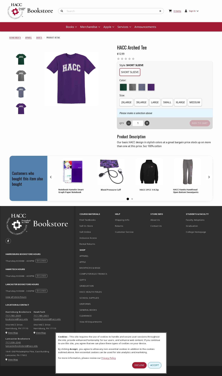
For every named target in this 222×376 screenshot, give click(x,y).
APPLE (83, 262)
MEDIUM (194, 102)
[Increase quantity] (147, 123)
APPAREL (84, 256)
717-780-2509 (13, 315)
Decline (139, 365)
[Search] (62, 11)
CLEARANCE (86, 315)
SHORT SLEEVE (130, 72)
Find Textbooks (88, 220)
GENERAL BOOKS (88, 310)
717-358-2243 (13, 342)
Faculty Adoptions (195, 220)
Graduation (192, 226)
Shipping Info (122, 220)
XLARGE (180, 102)
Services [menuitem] (122, 27)
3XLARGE (141, 102)
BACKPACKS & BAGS (90, 267)
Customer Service (124, 232)
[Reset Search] (160, 11)
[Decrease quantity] (128, 123)
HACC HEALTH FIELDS (91, 291)
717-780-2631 (41, 315)
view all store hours (16, 297)
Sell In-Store (86, 226)
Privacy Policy (108, 358)
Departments (15, 37)
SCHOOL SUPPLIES (89, 297)
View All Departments (91, 321)
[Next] (208, 176)
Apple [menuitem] (107, 27)
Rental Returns (87, 244)
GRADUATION (87, 285)
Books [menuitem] (70, 27)
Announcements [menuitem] (145, 27)
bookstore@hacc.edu (17, 319)
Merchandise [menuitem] (88, 27)
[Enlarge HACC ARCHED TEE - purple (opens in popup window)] (21, 109)
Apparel (28, 37)
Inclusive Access (88, 238)
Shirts (39, 37)
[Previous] (50, 176)
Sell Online (85, 232)
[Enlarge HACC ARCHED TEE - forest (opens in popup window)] (21, 59)
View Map (13, 332)
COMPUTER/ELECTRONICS (93, 273)
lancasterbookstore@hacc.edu (22, 346)
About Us (155, 220)
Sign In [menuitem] (192, 11)
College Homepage (202, 231)
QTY (121, 123)
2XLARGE (126, 102)
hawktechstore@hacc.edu (47, 319)
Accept (154, 365)
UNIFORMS (85, 303)
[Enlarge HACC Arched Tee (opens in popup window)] (71, 78)
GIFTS (83, 279)
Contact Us (156, 226)
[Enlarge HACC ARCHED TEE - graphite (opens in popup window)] (21, 76)
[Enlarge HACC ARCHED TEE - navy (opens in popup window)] (21, 92)
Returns (119, 226)
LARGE (155, 102)
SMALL (167, 102)
